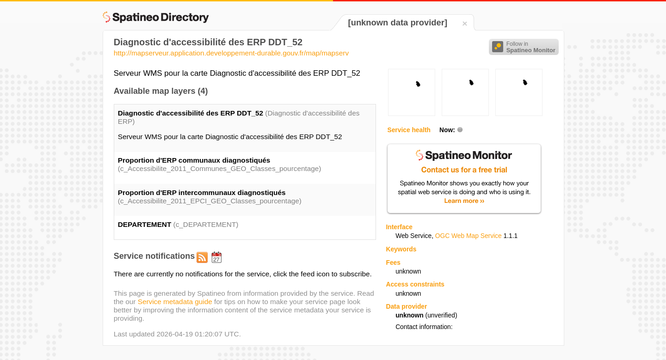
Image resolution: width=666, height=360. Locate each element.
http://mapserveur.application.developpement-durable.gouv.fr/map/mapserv (231, 53)
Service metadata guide (175, 301)
